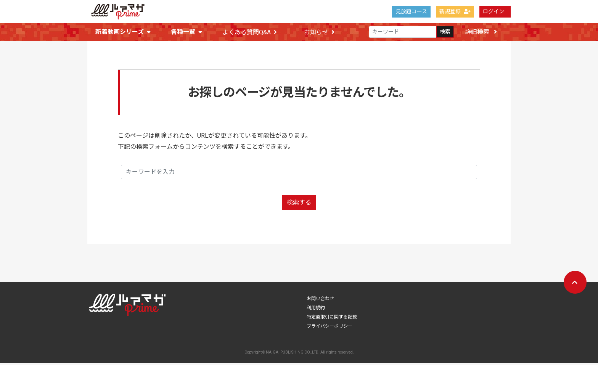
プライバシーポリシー (329, 328)
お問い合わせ (320, 301)
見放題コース (411, 11)
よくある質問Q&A (249, 32)
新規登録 (455, 11)
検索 (445, 32)
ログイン (493, 11)
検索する (299, 204)
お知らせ (319, 32)
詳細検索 (481, 31)
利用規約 (316, 310)
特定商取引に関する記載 (332, 319)
